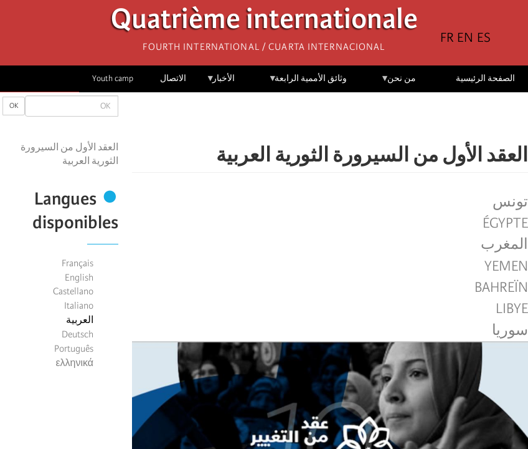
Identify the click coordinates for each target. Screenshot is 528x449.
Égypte (505, 223)
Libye (512, 309)
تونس (510, 202)
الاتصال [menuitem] (173, 78)
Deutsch (77, 334)
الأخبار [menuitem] (220, 83)
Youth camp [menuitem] (112, 78)
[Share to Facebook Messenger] (330, 118)
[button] (295, 118)
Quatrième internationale (264, 22)
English (79, 277)
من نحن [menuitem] (398, 83)
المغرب (504, 244)
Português (73, 348)
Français (77, 263)
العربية (79, 320)
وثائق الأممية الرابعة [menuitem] (307, 83)
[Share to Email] (312, 118)
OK (13, 106)
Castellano (73, 291)
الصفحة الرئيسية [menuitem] (485, 78)
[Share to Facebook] (365, 118)
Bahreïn (501, 287)
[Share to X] (347, 118)
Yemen (506, 266)
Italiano (78, 305)
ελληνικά (74, 363)
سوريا (510, 330)
